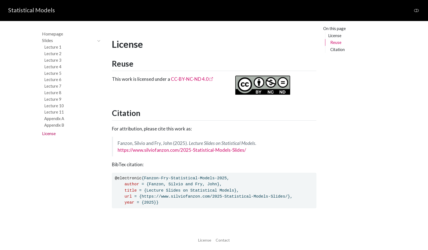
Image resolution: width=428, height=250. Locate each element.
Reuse (335, 42)
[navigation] (68, 40)
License (334, 35)
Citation (337, 49)
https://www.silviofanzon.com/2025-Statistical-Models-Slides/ (182, 150)
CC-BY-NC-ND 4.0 (190, 79)
